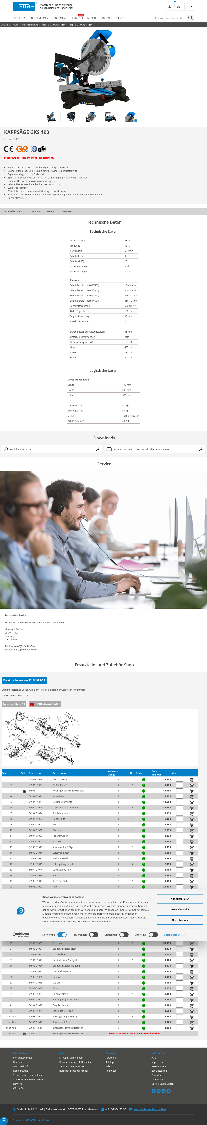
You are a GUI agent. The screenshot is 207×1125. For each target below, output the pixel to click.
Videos (108, 1066)
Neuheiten (110, 1070)
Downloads (34, 211)
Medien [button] (91, 18)
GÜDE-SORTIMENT (10, 24)
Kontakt (107, 18)
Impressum (157, 1062)
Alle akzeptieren (180, 1082)
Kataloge (77, 18)
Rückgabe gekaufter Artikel (73, 1070)
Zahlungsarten (159, 1070)
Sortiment (110, 1057)
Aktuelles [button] (19, 18)
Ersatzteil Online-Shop (71, 1057)
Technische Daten (12, 211)
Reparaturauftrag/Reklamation (75, 1062)
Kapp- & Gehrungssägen (53, 24)
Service (50, 211)
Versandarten (159, 1066)
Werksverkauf (20, 1066)
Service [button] (120, 18)
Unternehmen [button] (39, 18)
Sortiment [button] (60, 18)
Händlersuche (20, 1070)
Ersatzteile (66, 211)
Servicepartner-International (74, 1066)
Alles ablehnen (180, 1103)
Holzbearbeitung (30, 24)
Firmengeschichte (22, 1057)
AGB (154, 1057)
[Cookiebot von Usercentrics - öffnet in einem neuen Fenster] (21, 1118)
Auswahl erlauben (180, 1093)
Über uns (18, 1062)
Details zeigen (172, 1118)
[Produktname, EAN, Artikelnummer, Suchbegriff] (169, 18)
